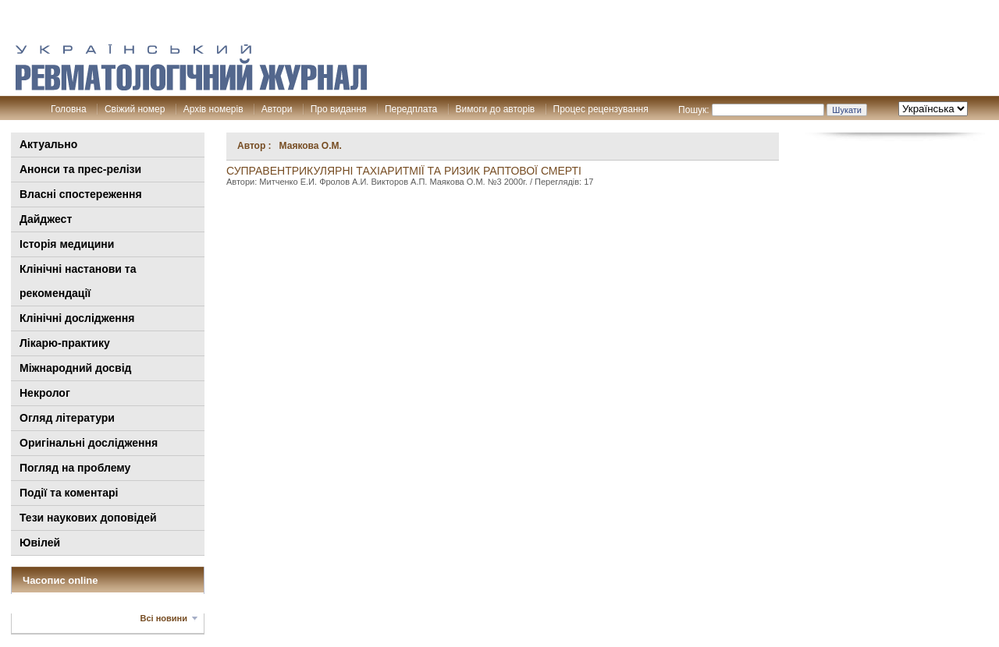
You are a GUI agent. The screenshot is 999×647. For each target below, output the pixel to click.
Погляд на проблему (75, 467)
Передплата (411, 109)
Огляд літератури (67, 418)
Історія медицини (67, 244)
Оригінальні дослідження (89, 443)
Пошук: (693, 109)
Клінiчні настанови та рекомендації (78, 281)
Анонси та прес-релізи (80, 169)
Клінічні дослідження (77, 318)
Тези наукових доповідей (88, 517)
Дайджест (46, 219)
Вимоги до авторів (495, 109)
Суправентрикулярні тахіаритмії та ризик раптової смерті (403, 170)
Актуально (48, 144)
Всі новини (163, 618)
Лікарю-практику (65, 343)
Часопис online (60, 580)
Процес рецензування (601, 109)
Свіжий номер (135, 109)
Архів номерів (213, 109)
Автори (277, 109)
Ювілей (40, 542)
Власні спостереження (81, 194)
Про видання (339, 109)
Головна (69, 109)
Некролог (45, 393)
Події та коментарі (69, 492)
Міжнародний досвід (76, 368)
